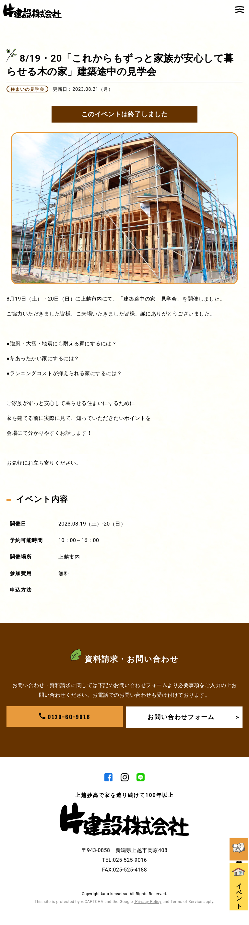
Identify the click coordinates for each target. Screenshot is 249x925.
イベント (239, 877)
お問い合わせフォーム (193, 717)
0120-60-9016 (65, 717)
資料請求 (239, 835)
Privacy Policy (147, 902)
